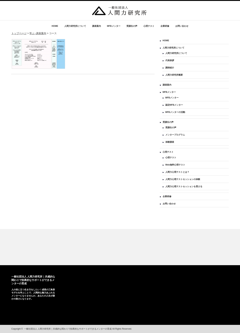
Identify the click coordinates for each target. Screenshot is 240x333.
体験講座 (169, 142)
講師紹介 (169, 67)
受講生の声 (131, 26)
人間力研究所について (75, 26)
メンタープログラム (175, 134)
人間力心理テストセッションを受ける (183, 186)
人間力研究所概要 (174, 75)
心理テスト (148, 26)
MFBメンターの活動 (175, 112)
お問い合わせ (181, 26)
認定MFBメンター (174, 105)
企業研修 (164, 26)
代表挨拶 (169, 60)
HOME (55, 26)
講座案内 (96, 26)
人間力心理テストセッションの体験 (182, 179)
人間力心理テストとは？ (177, 172)
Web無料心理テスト (175, 165)
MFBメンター (113, 26)
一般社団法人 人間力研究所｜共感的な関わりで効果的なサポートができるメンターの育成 (33, 280)
